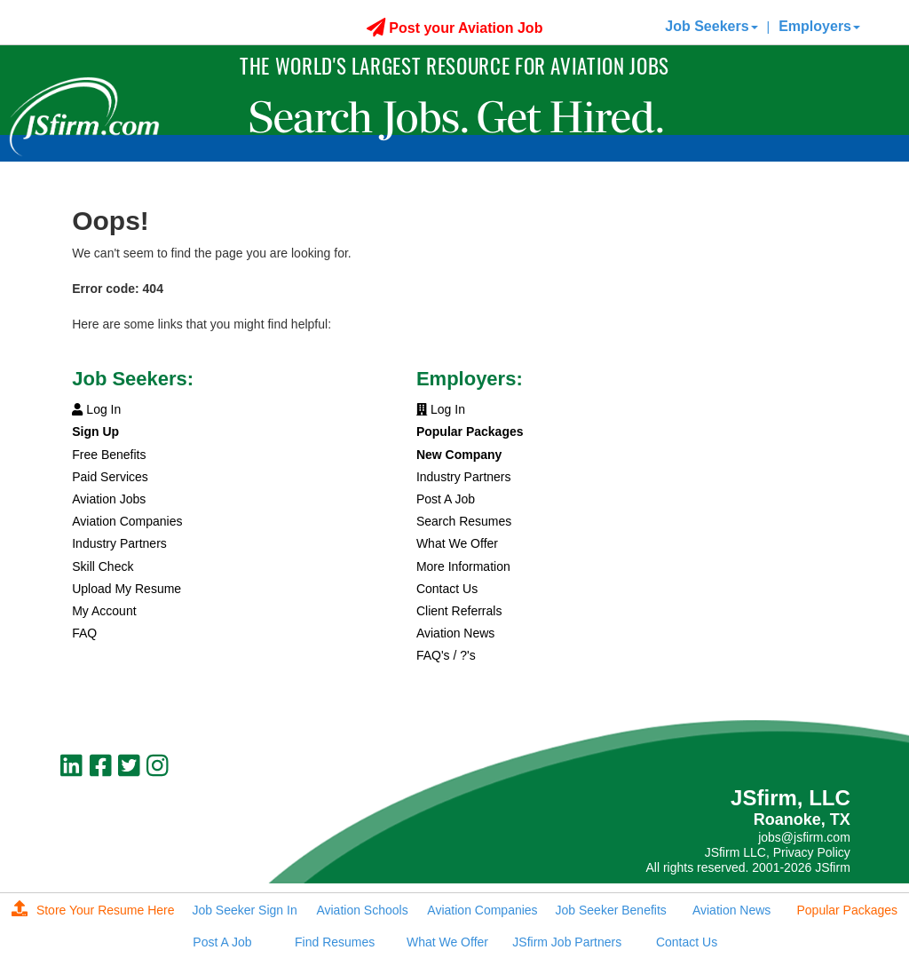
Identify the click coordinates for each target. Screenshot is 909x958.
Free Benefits (109, 454)
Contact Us (447, 589)
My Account (104, 611)
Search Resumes (463, 521)
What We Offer (457, 543)
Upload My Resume (126, 589)
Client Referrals (459, 611)
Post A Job (445, 499)
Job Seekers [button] (711, 26)
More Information (463, 566)
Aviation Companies (127, 521)
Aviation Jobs (109, 499)
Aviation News (455, 633)
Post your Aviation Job (455, 28)
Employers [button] (819, 26)
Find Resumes (335, 942)
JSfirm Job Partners (566, 942)
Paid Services (110, 477)
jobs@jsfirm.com (804, 837)
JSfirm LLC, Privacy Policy (777, 852)
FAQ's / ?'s (446, 655)
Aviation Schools (361, 910)
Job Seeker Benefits (611, 910)
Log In (96, 409)
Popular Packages (846, 910)
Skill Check (102, 566)
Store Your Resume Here (93, 910)
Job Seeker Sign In (244, 910)
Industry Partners (119, 543)
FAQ (84, 633)
